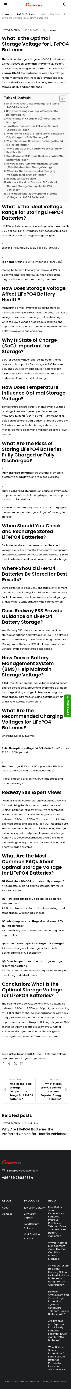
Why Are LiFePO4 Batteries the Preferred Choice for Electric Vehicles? (34, 1131)
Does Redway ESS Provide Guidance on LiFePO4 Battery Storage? (35, 157)
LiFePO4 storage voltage (52, 1054)
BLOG (52, 1200)
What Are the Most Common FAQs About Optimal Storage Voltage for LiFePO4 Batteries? (32, 186)
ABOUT (6, 1200)
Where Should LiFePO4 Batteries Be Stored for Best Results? (34, 150)
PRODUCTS (31, 1200)
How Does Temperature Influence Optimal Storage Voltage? (32, 127)
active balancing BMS (22, 1054)
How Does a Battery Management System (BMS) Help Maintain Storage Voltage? (32, 165)
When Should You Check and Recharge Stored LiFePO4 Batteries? (34, 142)
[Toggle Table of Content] (61, 98)
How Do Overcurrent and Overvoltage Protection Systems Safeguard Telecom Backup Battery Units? (58, 1303)
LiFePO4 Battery (25, 14)
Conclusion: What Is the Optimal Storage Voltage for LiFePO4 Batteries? (32, 195)
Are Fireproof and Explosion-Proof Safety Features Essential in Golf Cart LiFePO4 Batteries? (57, 1330)
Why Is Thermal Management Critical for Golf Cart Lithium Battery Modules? (57, 1251)
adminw (52, 30)
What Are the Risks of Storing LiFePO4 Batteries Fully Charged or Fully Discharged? (35, 135)
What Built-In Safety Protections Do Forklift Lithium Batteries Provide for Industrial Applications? (57, 1358)
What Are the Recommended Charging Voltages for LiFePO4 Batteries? (31, 172)
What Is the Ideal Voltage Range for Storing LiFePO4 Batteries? (32, 105)
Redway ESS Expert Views (21, 178)
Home (5, 14)
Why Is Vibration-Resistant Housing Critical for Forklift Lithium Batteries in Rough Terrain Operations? (58, 1275)
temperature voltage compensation (24, 1058)
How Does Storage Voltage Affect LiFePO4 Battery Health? (32, 112)
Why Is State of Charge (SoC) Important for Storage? (33, 120)
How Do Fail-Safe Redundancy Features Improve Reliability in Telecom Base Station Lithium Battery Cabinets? (57, 1221)
